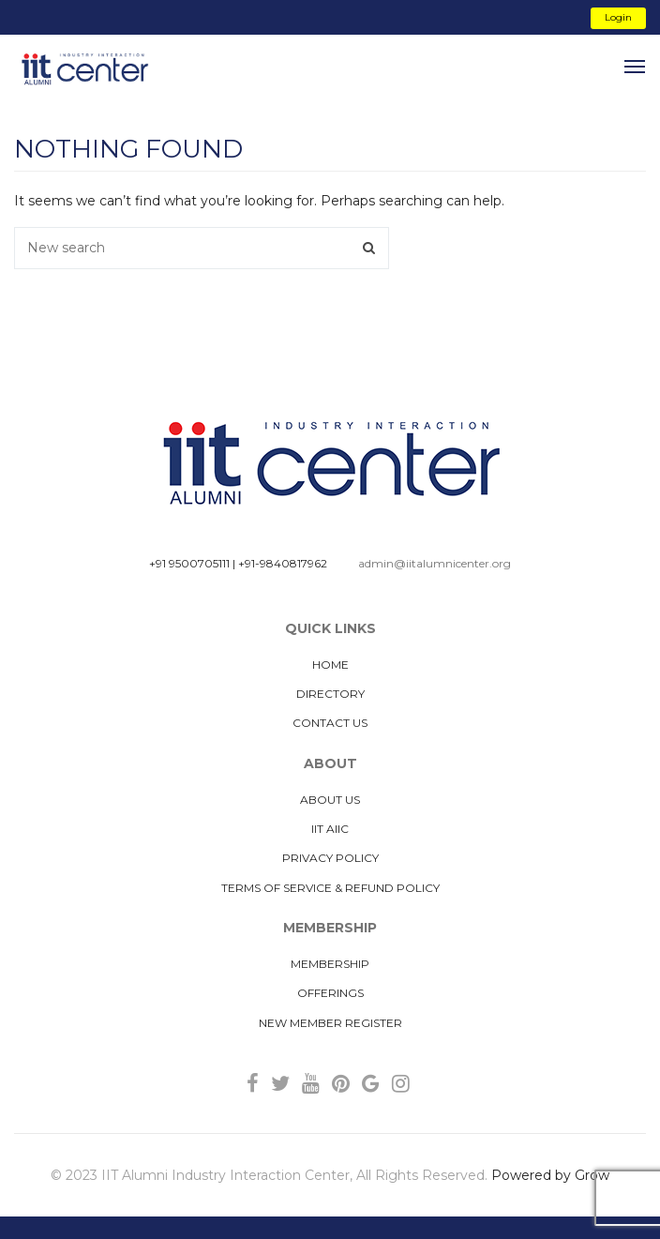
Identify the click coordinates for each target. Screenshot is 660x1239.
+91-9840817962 (282, 563)
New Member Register (330, 1023)
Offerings (330, 993)
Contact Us (330, 723)
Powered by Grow (550, 1175)
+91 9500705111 (189, 563)
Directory (330, 694)
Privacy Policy (330, 858)
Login (618, 17)
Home (330, 664)
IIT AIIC (330, 829)
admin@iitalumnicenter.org (434, 563)
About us (330, 800)
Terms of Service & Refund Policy (330, 888)
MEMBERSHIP (330, 964)
